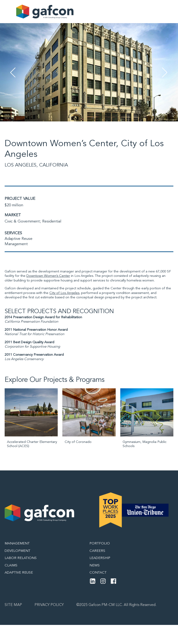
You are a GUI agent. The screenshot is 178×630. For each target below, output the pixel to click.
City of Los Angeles (64, 293)
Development (17, 551)
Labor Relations (21, 558)
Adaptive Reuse (18, 239)
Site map (13, 605)
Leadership (99, 558)
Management (16, 244)
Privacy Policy (49, 605)
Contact (98, 572)
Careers (97, 551)
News (94, 565)
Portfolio (99, 543)
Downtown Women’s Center (48, 276)
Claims (11, 565)
